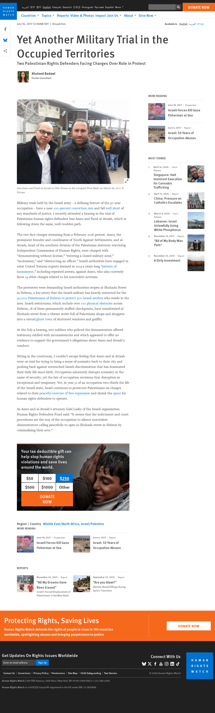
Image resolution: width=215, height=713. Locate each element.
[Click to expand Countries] (30, 15)
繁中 (38, 7)
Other (64, 487)
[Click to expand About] (130, 15)
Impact (100, 15)
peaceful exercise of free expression (64, 393)
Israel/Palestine (92, 523)
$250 (64, 478)
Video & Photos (82, 15)
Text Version (110, 673)
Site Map (72, 673)
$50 (29, 478)
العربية (25, 7)
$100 (47, 478)
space (117, 393)
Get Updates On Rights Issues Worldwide (40, 655)
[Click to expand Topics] (49, 15)
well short (113, 208)
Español (109, 7)
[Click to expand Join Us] (115, 15)
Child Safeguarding (90, 673)
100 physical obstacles (97, 303)
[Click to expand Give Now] (148, 15)
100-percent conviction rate (73, 208)
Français (56, 7)
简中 (32, 7)
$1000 (47, 487)
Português (87, 7)
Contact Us (9, 673)
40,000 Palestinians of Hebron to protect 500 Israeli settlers (60, 298)
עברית (200, 24)
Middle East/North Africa (61, 523)
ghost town (44, 319)
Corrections (24, 673)
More (120, 7)
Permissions (58, 673)
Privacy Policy (41, 673)
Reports (63, 15)
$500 (30, 487)
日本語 (76, 7)
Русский (99, 7)
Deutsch (67, 7)
